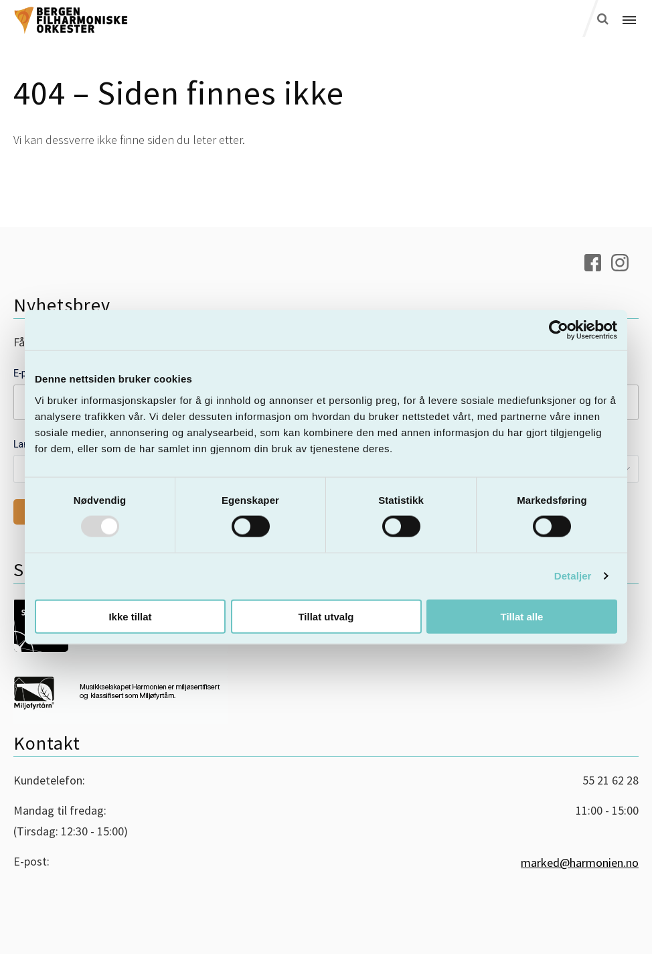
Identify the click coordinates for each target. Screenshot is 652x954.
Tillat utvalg (325, 616)
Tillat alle (522, 616)
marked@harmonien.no (580, 862)
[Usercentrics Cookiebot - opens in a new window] (558, 330)
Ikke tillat (129, 616)
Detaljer (573, 576)
